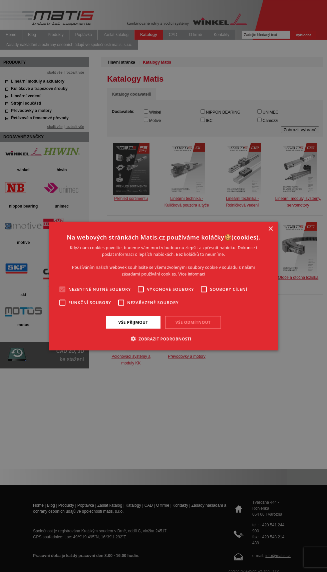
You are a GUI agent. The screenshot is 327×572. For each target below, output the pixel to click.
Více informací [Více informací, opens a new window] (191, 274)
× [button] (270, 228)
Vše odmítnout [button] (193, 322)
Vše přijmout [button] (133, 322)
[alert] (163, 286)
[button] (164, 338)
